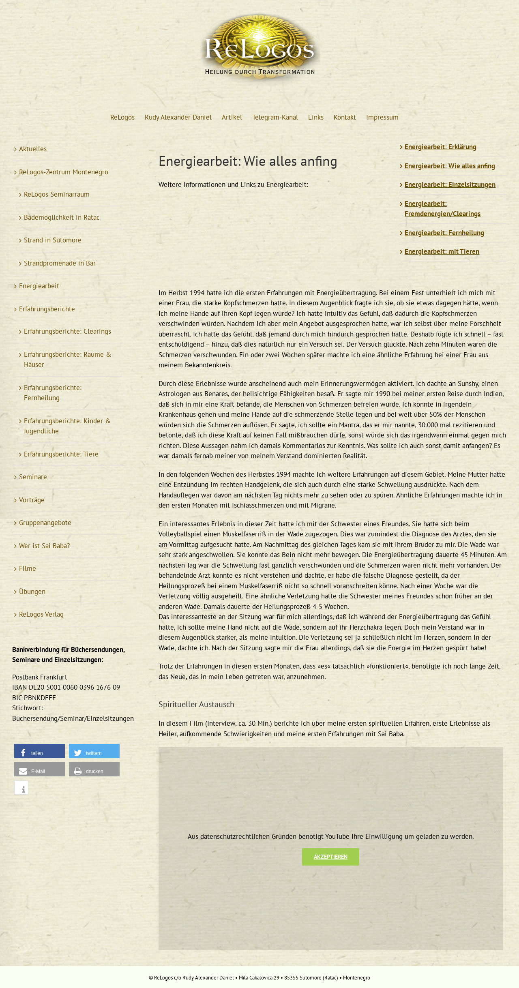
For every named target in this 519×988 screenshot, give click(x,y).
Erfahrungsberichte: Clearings (67, 331)
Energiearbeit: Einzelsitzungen (450, 184)
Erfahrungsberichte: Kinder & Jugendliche (67, 426)
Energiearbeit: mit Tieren (442, 251)
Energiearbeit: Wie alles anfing (450, 165)
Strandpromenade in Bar (60, 263)
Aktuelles (33, 148)
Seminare (33, 476)
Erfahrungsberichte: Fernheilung (52, 393)
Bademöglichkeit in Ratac (62, 217)
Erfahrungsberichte (47, 308)
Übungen (32, 591)
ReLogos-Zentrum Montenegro (63, 171)
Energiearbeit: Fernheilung (444, 232)
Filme (27, 568)
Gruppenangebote (45, 522)
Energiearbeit (39, 285)
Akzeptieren (330, 856)
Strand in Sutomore (52, 240)
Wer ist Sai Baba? (44, 545)
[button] (39, 751)
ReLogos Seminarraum (57, 194)
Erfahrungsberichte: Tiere (61, 454)
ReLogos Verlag (41, 614)
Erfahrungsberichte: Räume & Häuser (68, 359)
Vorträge (32, 499)
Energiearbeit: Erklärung (440, 146)
